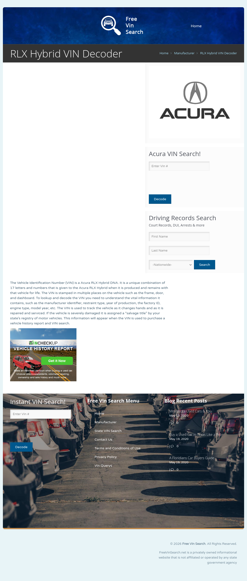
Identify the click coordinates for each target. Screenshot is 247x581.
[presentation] (177, 183)
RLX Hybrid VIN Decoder (218, 53)
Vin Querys (103, 466)
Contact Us (103, 439)
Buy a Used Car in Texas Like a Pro (195, 434)
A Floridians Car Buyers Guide (191, 458)
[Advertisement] (40, 491)
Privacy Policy (106, 457)
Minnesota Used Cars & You (190, 411)
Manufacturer (106, 422)
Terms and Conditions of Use (118, 448)
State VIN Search (108, 431)
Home (196, 26)
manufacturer (184, 53)
